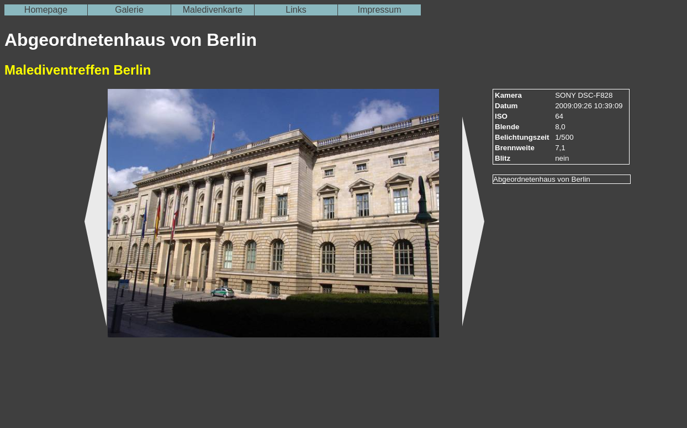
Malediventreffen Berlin (77, 69)
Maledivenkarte (213, 9)
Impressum (379, 9)
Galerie (129, 9)
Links (296, 9)
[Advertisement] (37, 260)
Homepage (45, 9)
